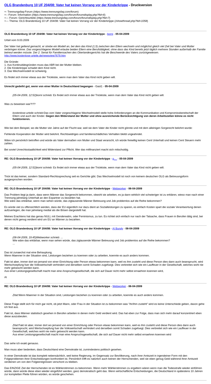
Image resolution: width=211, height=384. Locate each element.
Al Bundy (117, 228)
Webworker (119, 188)
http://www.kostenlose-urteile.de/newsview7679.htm (35, 55)
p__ (115, 158)
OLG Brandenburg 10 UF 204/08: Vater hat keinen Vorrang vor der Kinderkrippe (66, 5)
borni (110, 33)
